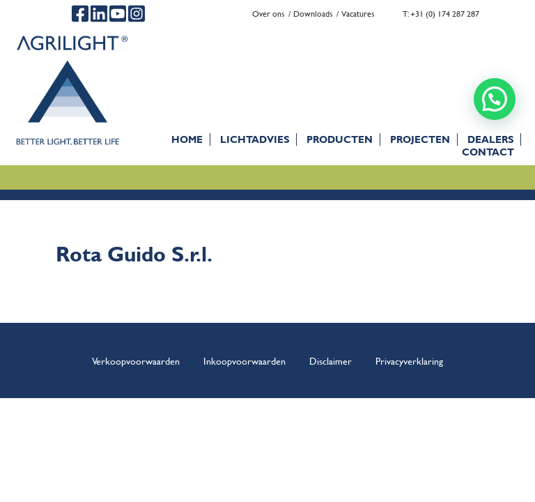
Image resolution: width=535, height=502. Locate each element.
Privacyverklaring (409, 360)
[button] (494, 99)
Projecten (420, 139)
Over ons (268, 13)
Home (187, 139)
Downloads (313, 13)
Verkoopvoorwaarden (136, 360)
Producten (340, 139)
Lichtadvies (254, 139)
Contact (488, 152)
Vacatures (358, 13)
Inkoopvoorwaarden (244, 360)
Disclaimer (330, 360)
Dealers (490, 139)
